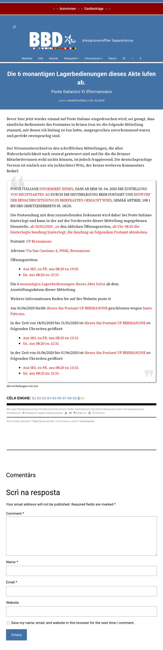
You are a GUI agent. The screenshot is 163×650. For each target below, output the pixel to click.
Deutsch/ (100, 413)
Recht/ (54, 409)
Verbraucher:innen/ (113, 409)
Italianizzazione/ (54, 413)
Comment (15, 513)
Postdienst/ (45, 409)
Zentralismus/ (14, 413)
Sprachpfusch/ (82, 409)
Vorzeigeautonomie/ (133, 409)
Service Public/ (66, 409)
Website (12, 602)
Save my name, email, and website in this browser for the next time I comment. (72, 623)
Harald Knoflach (77, 100)
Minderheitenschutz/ (28, 409)
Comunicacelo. (87, 421)
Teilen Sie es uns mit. (43, 421)
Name (12, 562)
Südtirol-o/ (81, 413)
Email (11, 582)
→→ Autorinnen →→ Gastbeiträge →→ (81, 9)
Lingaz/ (13, 409)
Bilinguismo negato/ (35, 413)
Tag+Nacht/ (96, 409)
